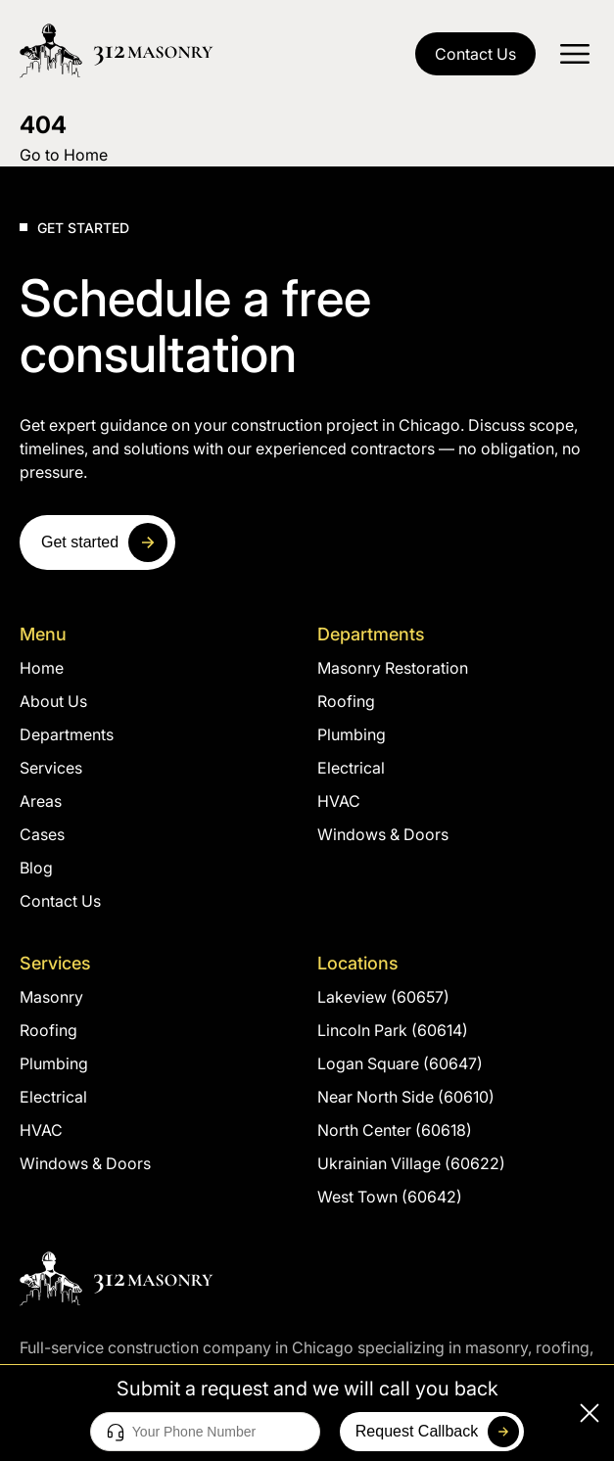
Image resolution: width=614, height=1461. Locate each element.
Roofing (346, 701)
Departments (67, 734)
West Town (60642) (389, 1196)
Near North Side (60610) (406, 1097)
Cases (42, 834)
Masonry (51, 997)
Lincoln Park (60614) (392, 1030)
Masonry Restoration (392, 668)
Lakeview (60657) (383, 997)
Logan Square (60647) (400, 1063)
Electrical (351, 768)
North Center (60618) (394, 1130)
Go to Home (64, 155)
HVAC (338, 801)
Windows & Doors (383, 834)
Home (42, 668)
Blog (36, 867)
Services (51, 768)
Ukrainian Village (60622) (411, 1163)
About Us (53, 701)
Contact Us (475, 54)
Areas (41, 801)
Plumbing (351, 734)
